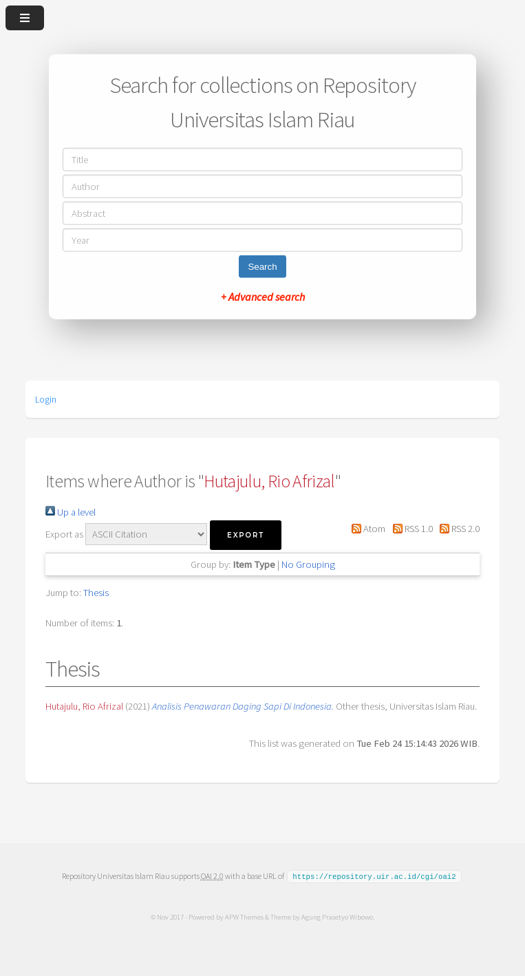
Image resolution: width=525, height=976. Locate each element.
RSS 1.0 (409, 528)
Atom (366, 528)
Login (45, 399)
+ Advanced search (263, 296)
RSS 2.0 (457, 528)
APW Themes (244, 916)
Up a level (70, 512)
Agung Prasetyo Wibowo (337, 916)
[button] (245, 535)
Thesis (96, 592)
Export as (64, 534)
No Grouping (308, 564)
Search (262, 266)
